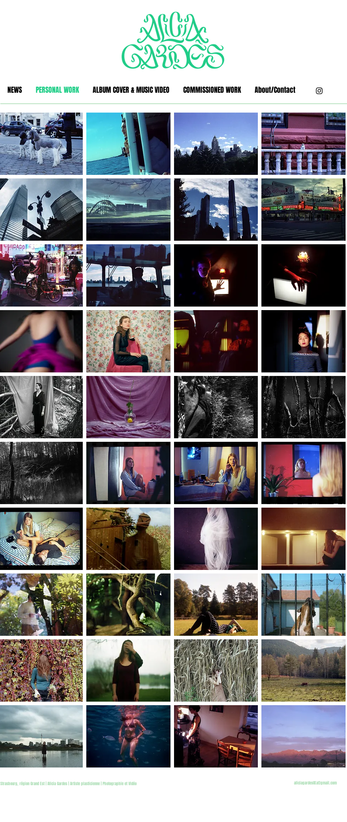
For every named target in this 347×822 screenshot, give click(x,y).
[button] (128, 144)
